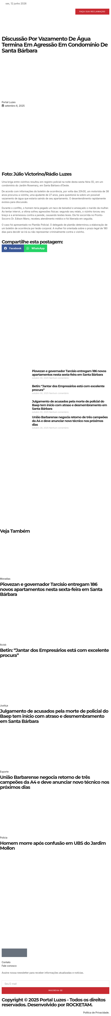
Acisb (3, 644)
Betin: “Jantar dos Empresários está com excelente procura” (68, 388)
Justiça (4, 705)
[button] (13, 248)
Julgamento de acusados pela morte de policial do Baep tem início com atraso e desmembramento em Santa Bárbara (69, 405)
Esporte (4, 771)
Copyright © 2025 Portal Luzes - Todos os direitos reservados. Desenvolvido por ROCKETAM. (53, 1002)
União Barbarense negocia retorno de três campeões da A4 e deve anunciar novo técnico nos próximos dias (70, 420)
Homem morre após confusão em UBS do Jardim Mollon (53, 845)
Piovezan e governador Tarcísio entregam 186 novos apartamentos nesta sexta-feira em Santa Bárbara (69, 373)
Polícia (3, 837)
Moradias (5, 578)
